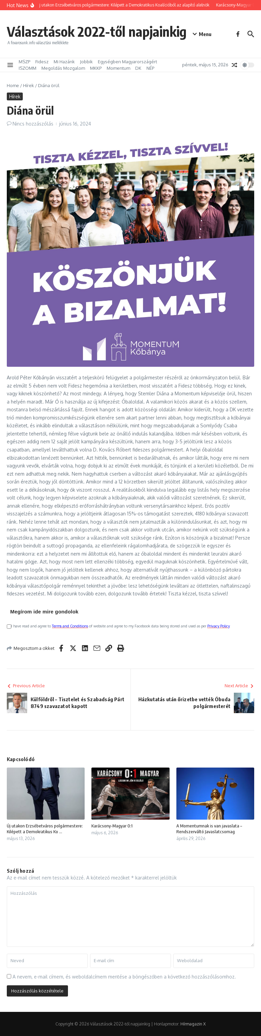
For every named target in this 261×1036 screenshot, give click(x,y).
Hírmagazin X (193, 1023)
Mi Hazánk (64, 61)
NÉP (150, 68)
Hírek (28, 85)
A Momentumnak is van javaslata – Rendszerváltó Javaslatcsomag (209, 828)
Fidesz (42, 61)
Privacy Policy (218, 626)
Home (13, 85)
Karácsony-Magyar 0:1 (112, 825)
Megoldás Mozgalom (63, 68)
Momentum (118, 68)
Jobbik (86, 61)
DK (138, 68)
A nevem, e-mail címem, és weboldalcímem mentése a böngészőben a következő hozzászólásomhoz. (124, 977)
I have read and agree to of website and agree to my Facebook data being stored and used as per (118, 626)
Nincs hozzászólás (33, 124)
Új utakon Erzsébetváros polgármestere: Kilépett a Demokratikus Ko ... (45, 828)
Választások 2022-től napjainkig (97, 31)
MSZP (24, 61)
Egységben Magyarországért (127, 61)
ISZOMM (27, 68)
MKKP (96, 68)
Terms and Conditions (70, 626)
